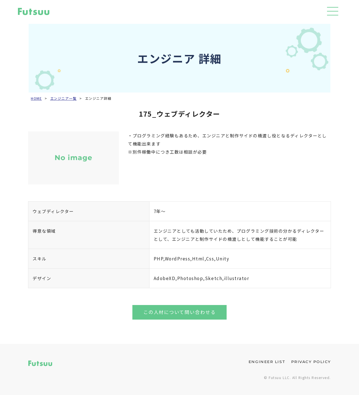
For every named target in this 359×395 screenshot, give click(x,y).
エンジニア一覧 (63, 98)
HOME (36, 98)
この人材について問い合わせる (179, 312)
